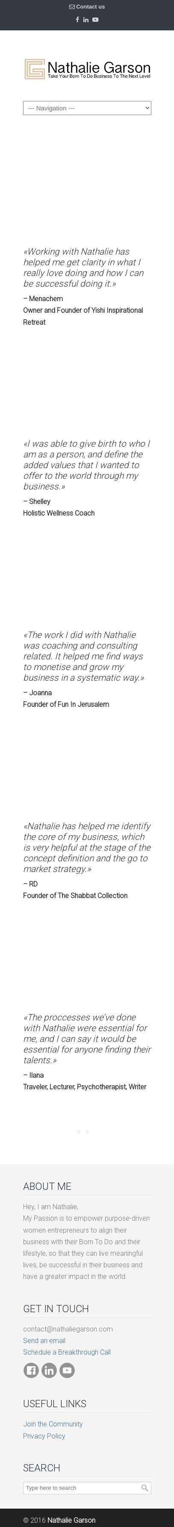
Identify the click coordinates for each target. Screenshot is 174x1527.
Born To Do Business (87, 65)
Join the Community (53, 1424)
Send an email (44, 1341)
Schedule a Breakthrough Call (67, 1352)
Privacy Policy (44, 1436)
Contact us (90, 6)
